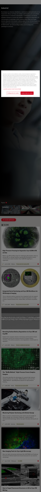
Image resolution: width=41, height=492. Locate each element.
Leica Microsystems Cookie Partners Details (12, 89)
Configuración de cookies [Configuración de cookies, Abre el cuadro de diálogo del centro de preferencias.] (13, 93)
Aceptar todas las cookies (27, 93)
